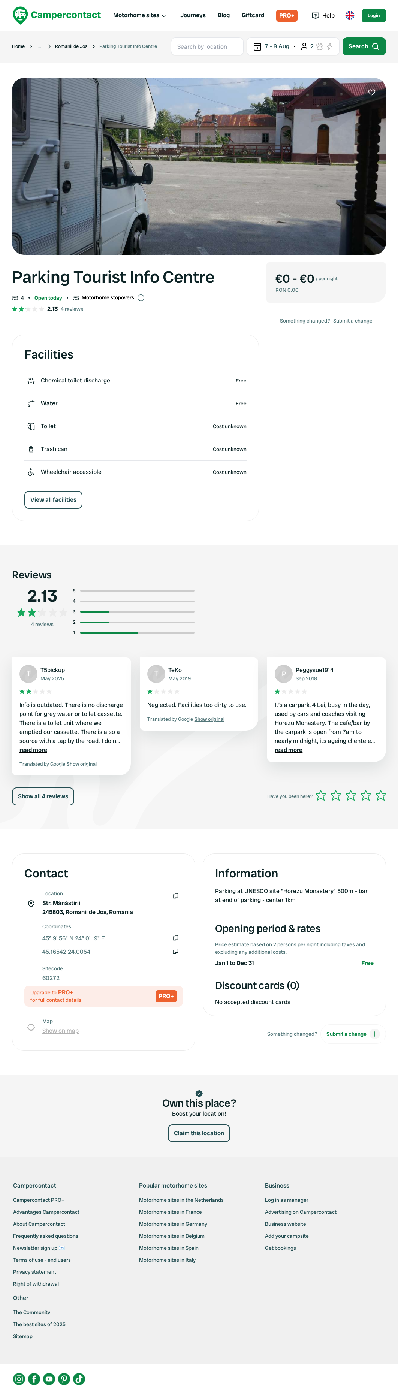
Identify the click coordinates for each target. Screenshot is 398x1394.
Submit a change (353, 320)
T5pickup (52, 670)
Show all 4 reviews (43, 796)
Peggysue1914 (315, 670)
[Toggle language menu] (350, 16)
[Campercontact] (57, 15)
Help (323, 15)
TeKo (175, 670)
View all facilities (53, 500)
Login (374, 15)
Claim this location (199, 1133)
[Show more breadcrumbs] (40, 46)
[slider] (351, 795)
